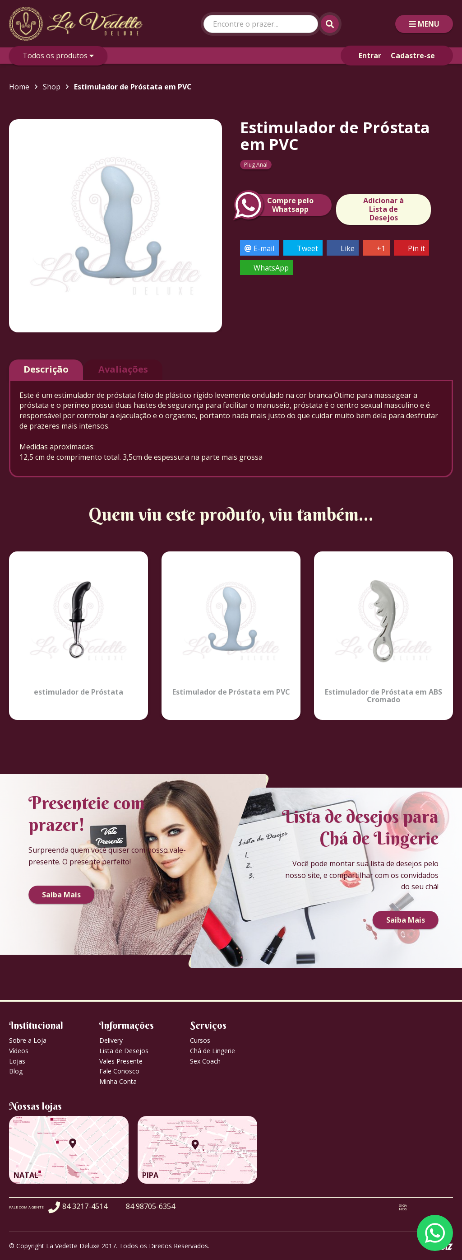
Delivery (111, 1040)
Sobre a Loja (27, 1040)
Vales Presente (121, 1061)
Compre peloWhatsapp (277, 205)
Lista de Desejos (123, 1050)
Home (19, 87)
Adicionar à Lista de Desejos (383, 209)
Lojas (17, 1061)
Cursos (200, 1040)
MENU (424, 24)
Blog (16, 1071)
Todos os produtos (58, 56)
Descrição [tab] (46, 369)
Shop (51, 87)
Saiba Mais (61, 895)
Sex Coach (205, 1061)
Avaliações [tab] (123, 369)
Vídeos (18, 1050)
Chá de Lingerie (212, 1050)
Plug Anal (256, 164)
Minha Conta (118, 1081)
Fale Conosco (119, 1071)
